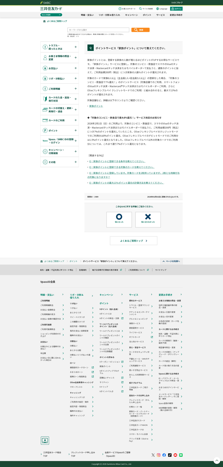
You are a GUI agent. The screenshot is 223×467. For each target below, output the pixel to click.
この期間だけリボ (77, 322)
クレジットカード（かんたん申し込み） (139, 401)
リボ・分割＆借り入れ (109, 14)
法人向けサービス (136, 341)
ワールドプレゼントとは (110, 331)
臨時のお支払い (76, 335)
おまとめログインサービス (169, 388)
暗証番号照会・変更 (167, 347)
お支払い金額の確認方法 (50, 319)
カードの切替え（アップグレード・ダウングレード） (169, 354)
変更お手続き (176, 14)
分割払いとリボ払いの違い (80, 356)
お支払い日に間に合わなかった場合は (50, 359)
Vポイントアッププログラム (109, 372)
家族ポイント (96, 106)
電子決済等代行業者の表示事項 (106, 270)
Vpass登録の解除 (166, 403)
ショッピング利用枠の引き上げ (50, 335)
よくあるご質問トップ (57, 21)
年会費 (43, 353)
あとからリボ (75, 312)
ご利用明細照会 (46, 305)
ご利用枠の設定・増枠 (79, 402)
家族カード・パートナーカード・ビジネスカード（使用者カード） (139, 413)
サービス (160, 14)
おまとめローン (76, 372)
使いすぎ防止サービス (138, 370)
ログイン (178, 8)
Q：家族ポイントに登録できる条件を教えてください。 (117, 161)
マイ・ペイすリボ (77, 317)
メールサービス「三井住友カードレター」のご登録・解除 (169, 396)
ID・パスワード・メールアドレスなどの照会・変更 (169, 380)
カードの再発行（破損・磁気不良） (169, 341)
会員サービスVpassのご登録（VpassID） (117, 454)
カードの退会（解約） (168, 361)
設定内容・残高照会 (78, 326)
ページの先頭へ (173, 261)
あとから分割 (75, 350)
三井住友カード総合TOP (52, 454)
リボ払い (73, 308)
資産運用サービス (136, 328)
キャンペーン (131, 14)
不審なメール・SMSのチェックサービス (139, 360)
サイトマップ (162, 270)
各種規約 (84, 270)
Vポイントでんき (106, 391)
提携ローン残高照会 (78, 376)
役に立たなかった (148, 222)
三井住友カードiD (136, 429)
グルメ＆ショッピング (138, 319)
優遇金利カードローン (79, 367)
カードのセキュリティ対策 (139, 353)
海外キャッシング (77, 415)
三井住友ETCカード (137, 420)
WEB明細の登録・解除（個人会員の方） (168, 409)
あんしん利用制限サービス (139, 376)
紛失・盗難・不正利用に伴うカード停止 (58, 270)
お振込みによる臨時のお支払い (50, 347)
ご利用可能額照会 (47, 329)
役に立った (119, 222)
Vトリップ (104, 387)
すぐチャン (104, 382)
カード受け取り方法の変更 (169, 367)
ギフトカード (134, 337)
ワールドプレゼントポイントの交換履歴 (110, 350)
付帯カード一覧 (135, 407)
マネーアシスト (76, 387)
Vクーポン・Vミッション (110, 362)
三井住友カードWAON (138, 425)
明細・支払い (87, 14)
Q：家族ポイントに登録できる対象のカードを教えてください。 (122, 167)
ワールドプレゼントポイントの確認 (110, 336)
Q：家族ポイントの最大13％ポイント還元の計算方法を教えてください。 (126, 182)
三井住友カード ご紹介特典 (138, 388)
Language (163, 8)
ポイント (147, 14)
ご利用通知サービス (137, 366)
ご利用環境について (138, 270)
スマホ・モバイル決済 (138, 434)
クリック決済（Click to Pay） (138, 440)
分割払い (73, 346)
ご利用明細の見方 (47, 314)
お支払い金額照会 (47, 310)
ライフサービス (135, 332)
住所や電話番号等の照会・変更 (168, 306)
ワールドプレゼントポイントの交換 (110, 343)
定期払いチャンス (107, 378)
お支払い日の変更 (166, 316)
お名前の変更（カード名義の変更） (169, 322)
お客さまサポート (129, 8)
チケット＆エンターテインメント (139, 313)
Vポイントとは (106, 314)
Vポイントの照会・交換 (109, 318)
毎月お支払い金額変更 (79, 331)
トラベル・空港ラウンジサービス (139, 306)
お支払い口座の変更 (167, 312)
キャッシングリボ (77, 397)
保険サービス (134, 323)
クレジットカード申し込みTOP (83, 454)
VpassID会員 (46, 15)
